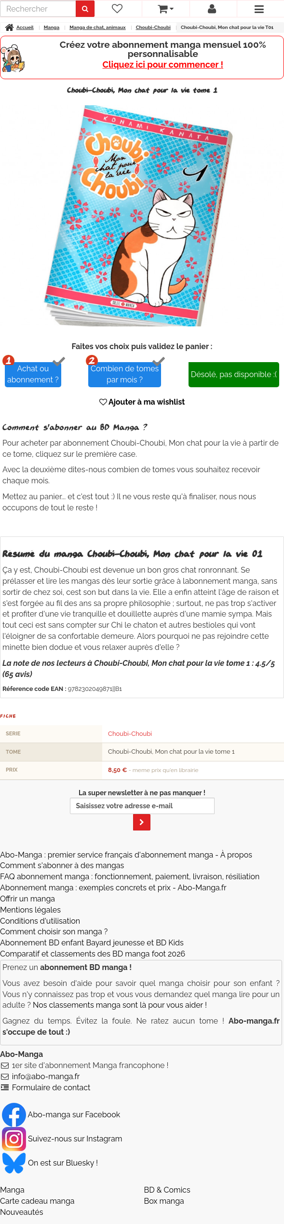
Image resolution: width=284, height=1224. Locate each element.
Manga (12, 1190)
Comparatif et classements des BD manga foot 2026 (92, 953)
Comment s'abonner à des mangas (62, 865)
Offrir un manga (27, 898)
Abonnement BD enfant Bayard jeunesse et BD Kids (92, 942)
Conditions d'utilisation (40, 921)
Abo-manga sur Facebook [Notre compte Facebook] (61, 1114)
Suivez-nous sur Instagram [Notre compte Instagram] (62, 1138)
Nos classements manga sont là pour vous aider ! (120, 1005)
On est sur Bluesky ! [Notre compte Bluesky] (50, 1163)
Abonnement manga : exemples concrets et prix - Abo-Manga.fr (113, 887)
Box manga (164, 1201)
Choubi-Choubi (130, 733)
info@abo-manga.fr (46, 1076)
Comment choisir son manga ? (54, 931)
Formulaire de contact (51, 1087)
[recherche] (38, 8)
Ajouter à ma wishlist (142, 402)
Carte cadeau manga (37, 1201)
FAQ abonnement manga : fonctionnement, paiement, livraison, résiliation (129, 876)
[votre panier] (165, 8)
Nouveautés (21, 1212)
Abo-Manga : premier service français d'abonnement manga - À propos (126, 854)
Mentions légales (30, 909)
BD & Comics (167, 1190)
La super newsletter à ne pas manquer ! (142, 809)
